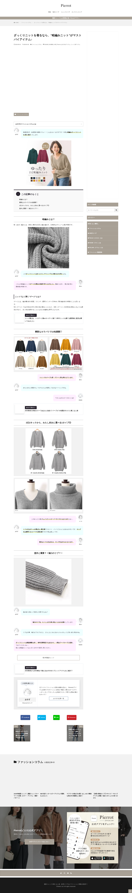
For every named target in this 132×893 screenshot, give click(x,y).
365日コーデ (93, 233)
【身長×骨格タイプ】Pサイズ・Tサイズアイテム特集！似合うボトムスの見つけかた (105, 796)
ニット (72, 44)
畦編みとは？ (23, 199)
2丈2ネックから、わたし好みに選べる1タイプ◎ (34, 205)
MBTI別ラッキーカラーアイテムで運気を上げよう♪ (52, 795)
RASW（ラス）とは (95, 242)
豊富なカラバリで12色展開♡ (28, 202)
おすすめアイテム (65, 44)
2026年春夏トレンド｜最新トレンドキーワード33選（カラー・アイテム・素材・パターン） (26, 796)
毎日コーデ (56, 12)
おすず (27, 699)
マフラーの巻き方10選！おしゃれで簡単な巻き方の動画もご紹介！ (79, 795)
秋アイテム (77, 44)
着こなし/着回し (94, 223)
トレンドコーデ (65, 12)
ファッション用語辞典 (95, 252)
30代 (55, 44)
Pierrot (59, 44)
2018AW (46, 44)
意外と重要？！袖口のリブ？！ (28, 208)
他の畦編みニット (48, 657)
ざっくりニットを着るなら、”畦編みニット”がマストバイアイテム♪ (50, 22)
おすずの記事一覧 (58, 698)
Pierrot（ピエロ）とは (95, 238)
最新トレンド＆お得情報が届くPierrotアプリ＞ (66, 18)
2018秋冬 (51, 44)
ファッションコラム (26, 22)
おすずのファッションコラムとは (25, 124)
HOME (17, 22)
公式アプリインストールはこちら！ (39, 841)
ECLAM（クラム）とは (96, 247)
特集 (49, 12)
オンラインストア (77, 12)
